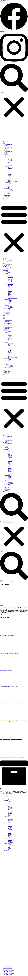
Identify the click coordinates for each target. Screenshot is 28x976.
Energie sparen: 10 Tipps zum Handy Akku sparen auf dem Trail (13, 720)
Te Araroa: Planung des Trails (6, 670)
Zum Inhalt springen (4, 0)
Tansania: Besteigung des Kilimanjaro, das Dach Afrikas (12, 686)
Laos (9, 806)
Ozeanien (7, 188)
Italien (9, 171)
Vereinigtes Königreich (12, 181)
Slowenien (10, 179)
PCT (3, 146)
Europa (6, 166)
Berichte (7, 145)
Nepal (9, 161)
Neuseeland (10, 190)
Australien (10, 189)
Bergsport (5, 850)
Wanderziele (5, 153)
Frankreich (10, 168)
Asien (6, 157)
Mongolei (10, 164)
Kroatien (9, 172)
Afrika (6, 154)
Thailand (9, 814)
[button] (14, 78)
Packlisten (7, 197)
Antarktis (7, 816)
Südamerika (7, 182)
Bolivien (9, 184)
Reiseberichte (5, 795)
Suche (1, 92)
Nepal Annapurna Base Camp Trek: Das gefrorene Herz (11, 703)
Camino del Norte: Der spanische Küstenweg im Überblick (12, 757)
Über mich (5, 198)
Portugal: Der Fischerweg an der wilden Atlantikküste (11, 739)
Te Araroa (5, 150)
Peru (9, 187)
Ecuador (9, 848)
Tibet (9, 815)
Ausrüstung (7, 196)
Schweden (10, 176)
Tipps (4, 194)
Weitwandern (5, 141)
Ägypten (9, 798)
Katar (9, 805)
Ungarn (9, 837)
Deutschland (10, 167)
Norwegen (10, 173)
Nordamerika (8, 191)
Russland (10, 165)
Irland (9, 821)
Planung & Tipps (8, 144)
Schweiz (9, 177)
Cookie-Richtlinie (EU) (7, 968)
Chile (9, 186)
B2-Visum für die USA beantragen (7, 635)
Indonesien (10, 159)
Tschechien (10, 836)
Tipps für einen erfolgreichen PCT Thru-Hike (9, 653)
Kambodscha (10, 160)
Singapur (10, 812)
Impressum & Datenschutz (8, 966)
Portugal (9, 175)
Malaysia (10, 162)
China (9, 158)
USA (9, 193)
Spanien (9, 180)
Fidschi (9, 841)
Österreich (10, 174)
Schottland (10, 830)
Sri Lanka (10, 813)
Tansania (9, 155)
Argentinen (10, 183)
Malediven (10, 808)
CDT (4, 143)
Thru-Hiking (7, 195)
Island (9, 169)
